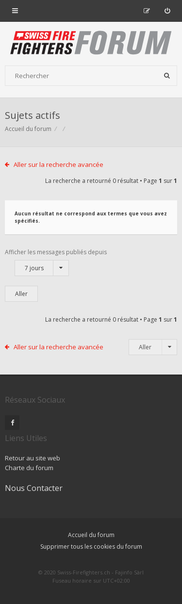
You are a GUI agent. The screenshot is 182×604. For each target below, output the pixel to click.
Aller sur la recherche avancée (58, 164)
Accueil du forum (28, 129)
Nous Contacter (34, 488)
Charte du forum (29, 467)
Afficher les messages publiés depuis (56, 262)
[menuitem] (167, 10)
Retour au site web (32, 458)
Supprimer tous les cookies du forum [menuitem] (91, 546)
